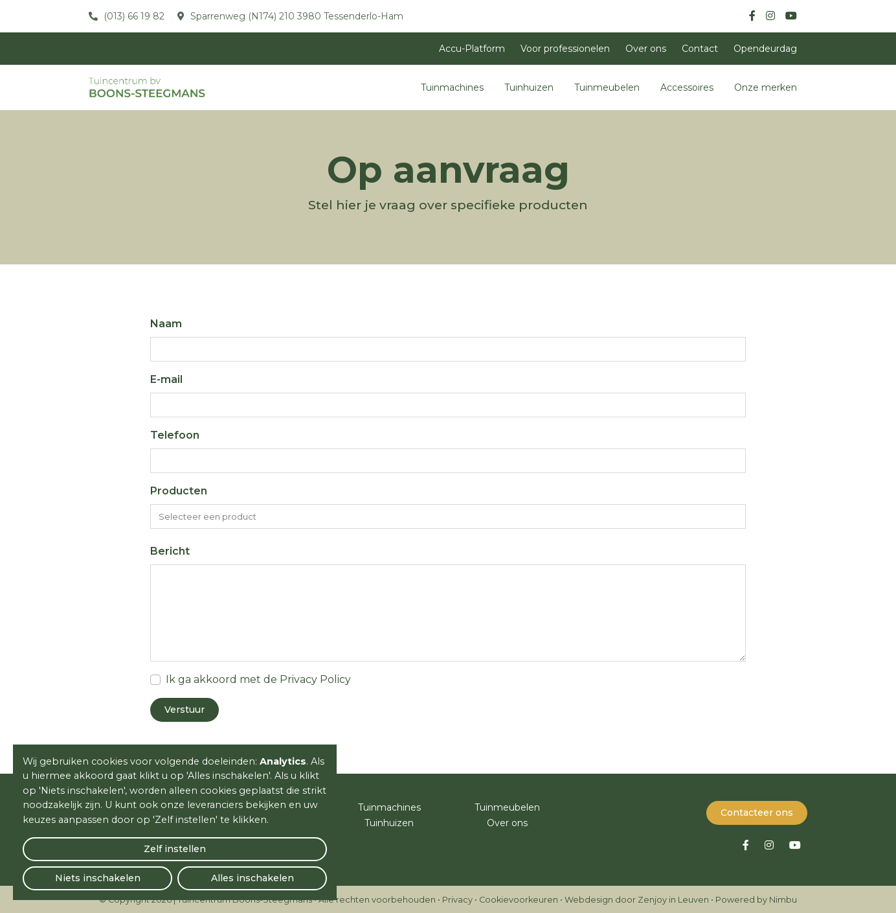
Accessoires (686, 87)
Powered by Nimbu (756, 898)
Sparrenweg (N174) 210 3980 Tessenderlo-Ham (295, 16)
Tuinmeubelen (607, 87)
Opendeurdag (765, 48)
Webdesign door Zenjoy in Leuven (637, 898)
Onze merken (765, 87)
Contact (700, 48)
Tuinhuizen (529, 87)
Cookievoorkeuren (518, 898)
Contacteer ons (757, 811)
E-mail (166, 379)
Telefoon (174, 435)
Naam (166, 324)
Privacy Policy (315, 679)
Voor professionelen (565, 48)
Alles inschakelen (278, 871)
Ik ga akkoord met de (258, 679)
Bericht (170, 551)
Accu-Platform (472, 48)
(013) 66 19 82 (132, 16)
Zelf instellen (72, 871)
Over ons (645, 48)
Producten (178, 491)
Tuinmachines (452, 87)
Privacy (457, 898)
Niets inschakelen (175, 871)
